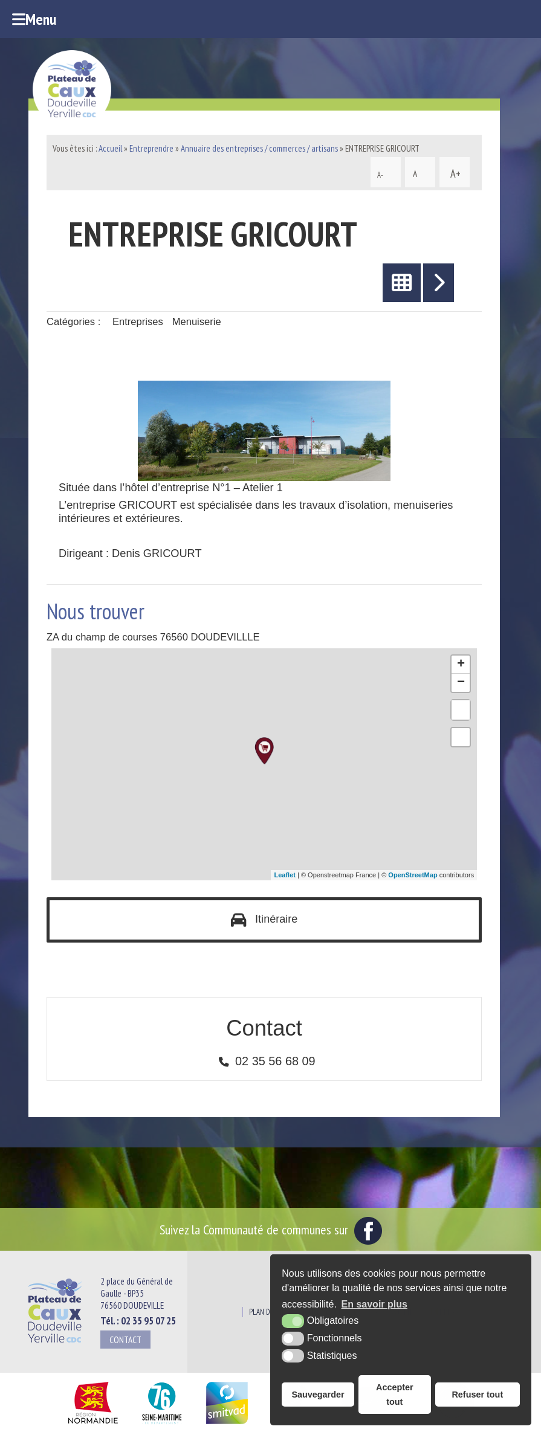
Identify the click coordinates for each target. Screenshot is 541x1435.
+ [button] (461, 665)
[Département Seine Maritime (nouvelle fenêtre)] (161, 1424)
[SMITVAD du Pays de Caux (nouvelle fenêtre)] (227, 1424)
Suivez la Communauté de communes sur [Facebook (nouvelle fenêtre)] (271, 1229)
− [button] (461, 683)
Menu (34, 19)
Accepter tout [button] (394, 1394)
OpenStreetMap (412, 875)
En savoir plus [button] (374, 1304)
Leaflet (284, 875)
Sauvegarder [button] (317, 1394)
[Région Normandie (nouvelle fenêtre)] (92, 1424)
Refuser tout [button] (477, 1394)
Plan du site (268, 1312)
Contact (125, 1339)
